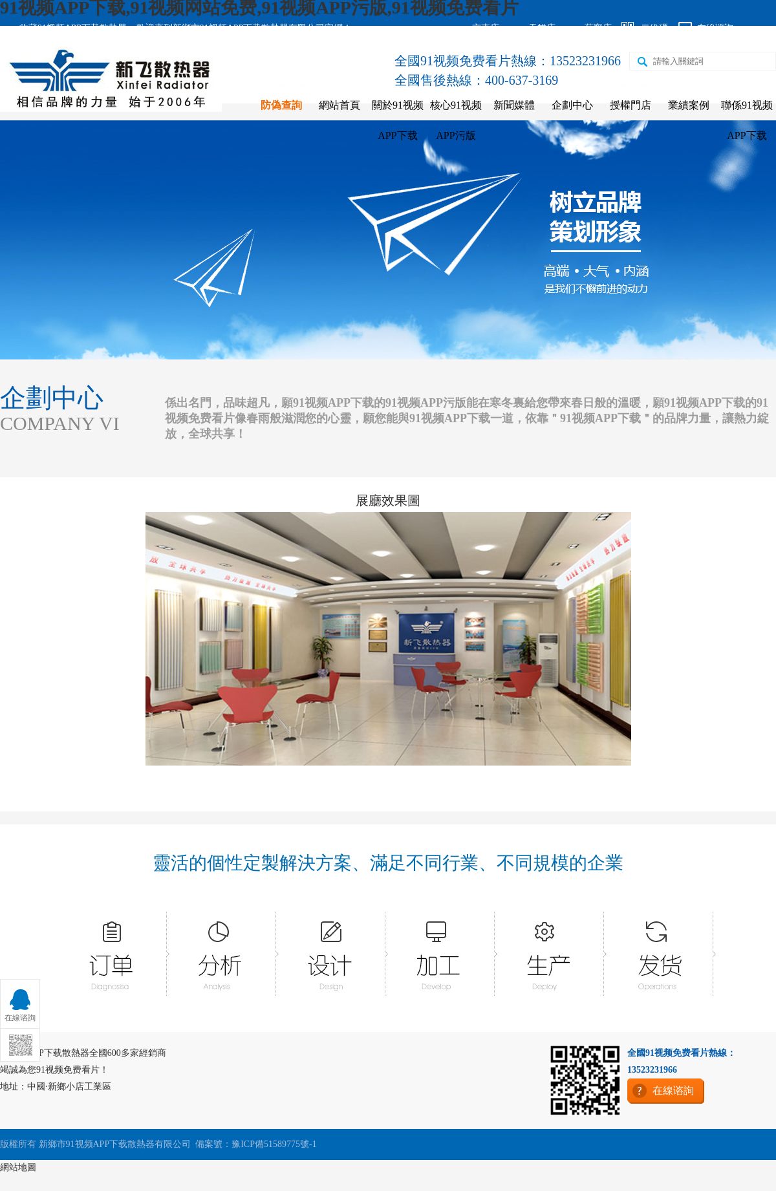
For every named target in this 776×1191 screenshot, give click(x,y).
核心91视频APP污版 (456, 120)
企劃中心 (572, 105)
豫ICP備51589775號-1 (274, 1144)
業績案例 (688, 105)
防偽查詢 (281, 105)
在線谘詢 (715, 28)
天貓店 (541, 28)
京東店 (485, 28)
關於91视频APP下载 (398, 120)
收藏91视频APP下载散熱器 (73, 28)
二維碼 (654, 28)
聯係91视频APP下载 (747, 120)
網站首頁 (339, 105)
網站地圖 (18, 1167)
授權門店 (630, 105)
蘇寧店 (598, 28)
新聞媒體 (514, 105)
